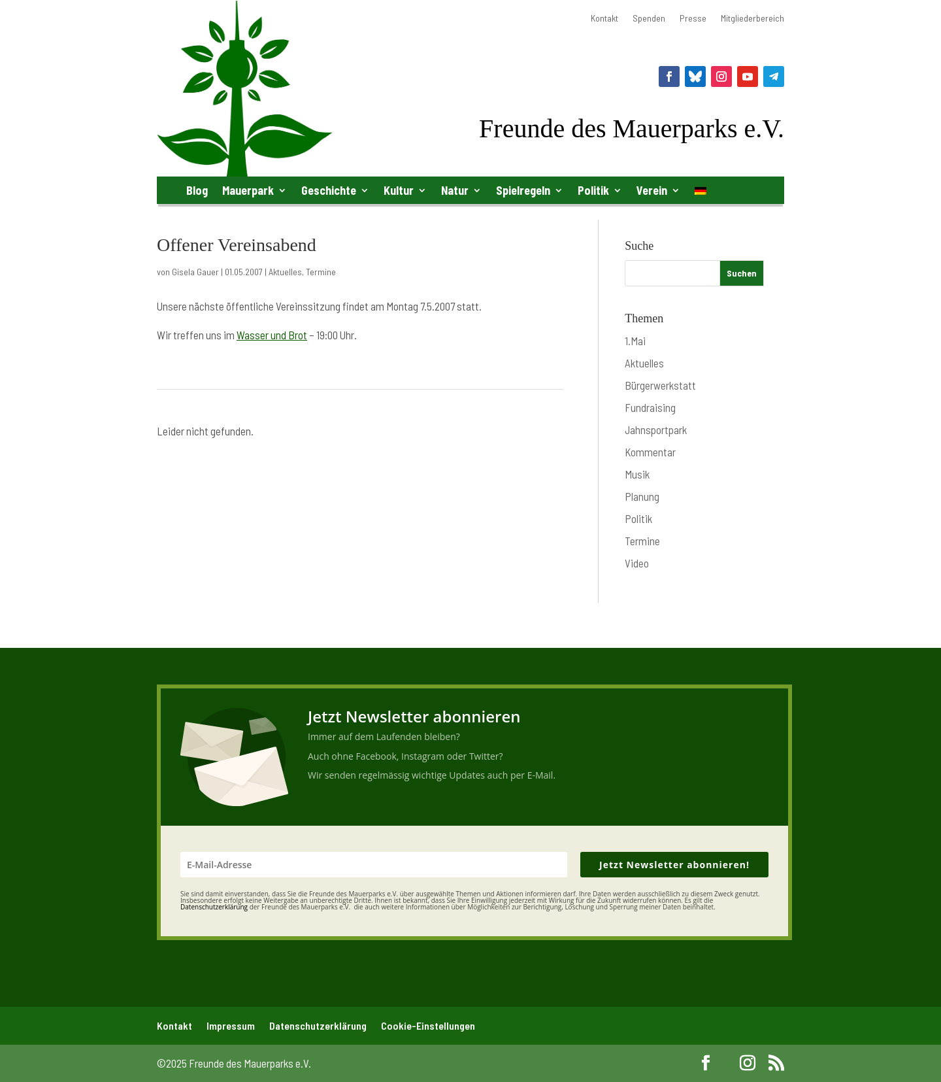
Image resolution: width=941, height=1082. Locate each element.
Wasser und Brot (272, 334)
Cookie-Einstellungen (428, 1025)
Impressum (230, 1025)
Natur (455, 190)
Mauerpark (248, 190)
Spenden (649, 19)
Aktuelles (285, 271)
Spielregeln (523, 190)
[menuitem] (700, 193)
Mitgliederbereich (752, 19)
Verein (651, 190)
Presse (693, 19)
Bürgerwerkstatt (660, 385)
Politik (593, 190)
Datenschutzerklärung (318, 1025)
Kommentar (650, 451)
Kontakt (604, 19)
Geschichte (328, 190)
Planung (642, 496)
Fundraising (650, 407)
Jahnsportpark (656, 429)
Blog (197, 190)
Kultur (399, 190)
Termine (321, 271)
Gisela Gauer (195, 271)
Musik (637, 474)
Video (637, 562)
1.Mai (635, 340)
